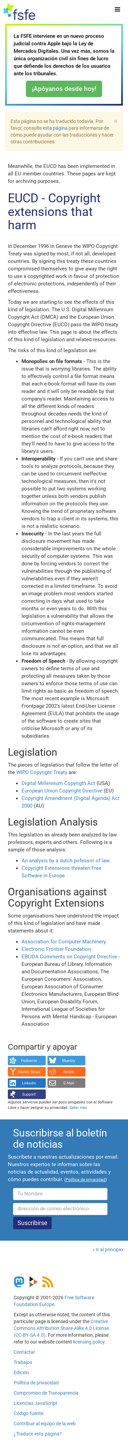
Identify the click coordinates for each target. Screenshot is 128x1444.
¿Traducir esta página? (38, 1434)
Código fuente (28, 1413)
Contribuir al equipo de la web (45, 1423)
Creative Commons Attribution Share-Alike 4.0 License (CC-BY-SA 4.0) (61, 1328)
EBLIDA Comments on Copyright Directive (69, 957)
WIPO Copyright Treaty (41, 772)
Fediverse (29, 1060)
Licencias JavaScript (35, 1403)
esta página (56, 128)
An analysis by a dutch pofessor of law (65, 861)
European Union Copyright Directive (62, 791)
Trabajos (23, 1362)
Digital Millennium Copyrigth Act (58, 783)
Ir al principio (109, 1249)
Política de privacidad (36, 1382)
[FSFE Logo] (19, 11)
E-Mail (68, 1083)
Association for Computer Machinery (64, 942)
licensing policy (88, 1342)
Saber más (78, 1107)
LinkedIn (29, 1083)
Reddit (68, 1072)
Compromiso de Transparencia (46, 1393)
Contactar (24, 1352)
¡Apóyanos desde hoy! (64, 89)
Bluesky (68, 1060)
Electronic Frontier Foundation (56, 949)
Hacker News (29, 1072)
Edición (21, 1372)
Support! (29, 1094)
